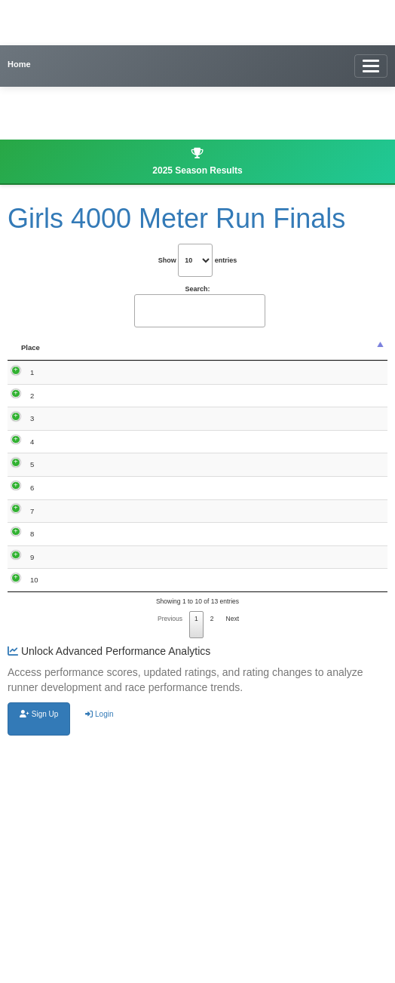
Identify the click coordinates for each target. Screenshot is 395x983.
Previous (170, 858)
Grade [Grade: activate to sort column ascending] (171, 357)
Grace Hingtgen (75, 526)
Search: (198, 306)
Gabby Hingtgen (75, 572)
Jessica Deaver (73, 433)
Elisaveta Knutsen (75, 756)
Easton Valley (215, 756)
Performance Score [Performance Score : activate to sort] (289, 352)
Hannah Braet (73, 710)
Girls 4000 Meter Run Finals (176, 218)
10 (34, 797)
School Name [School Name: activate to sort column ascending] (222, 352)
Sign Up (39, 954)
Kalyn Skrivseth (75, 618)
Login (99, 954)
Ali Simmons (76, 480)
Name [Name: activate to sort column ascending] (77, 357)
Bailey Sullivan (73, 802)
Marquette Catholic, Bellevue (220, 438)
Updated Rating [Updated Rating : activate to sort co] (356, 352)
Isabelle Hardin (73, 387)
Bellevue (217, 522)
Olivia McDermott (78, 664)
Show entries (197, 260)
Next (232, 858)
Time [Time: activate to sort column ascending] (125, 357)
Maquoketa (221, 383)
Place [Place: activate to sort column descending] (30, 357)
